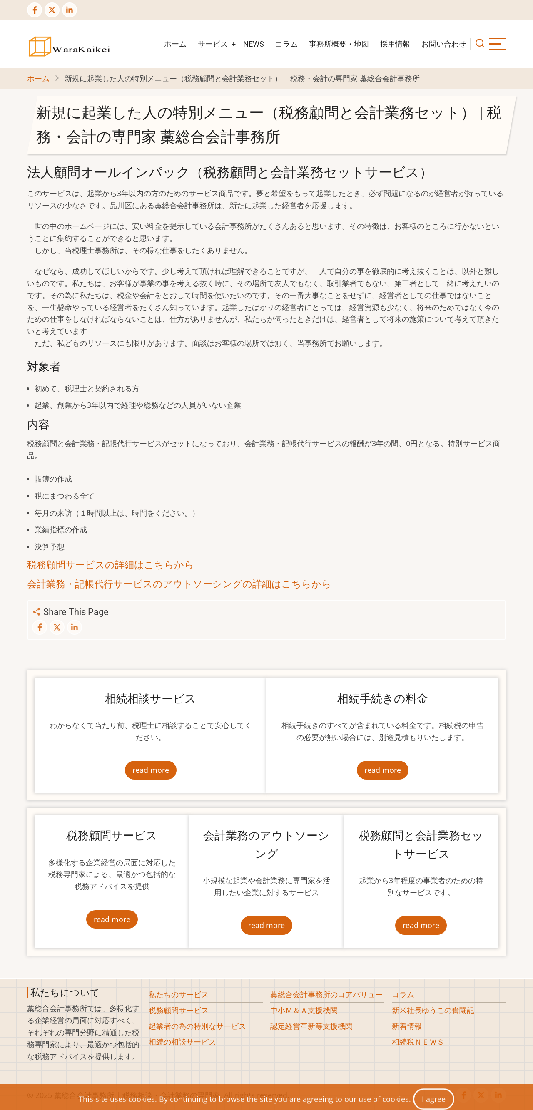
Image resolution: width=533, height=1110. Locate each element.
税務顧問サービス (179, 1010)
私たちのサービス (179, 994)
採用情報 (395, 44)
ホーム (175, 44)
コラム (286, 44)
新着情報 (407, 1026)
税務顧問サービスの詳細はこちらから (110, 565)
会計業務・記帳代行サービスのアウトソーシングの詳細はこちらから (179, 584)
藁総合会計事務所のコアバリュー (326, 994)
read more (150, 770)
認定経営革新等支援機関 (311, 1026)
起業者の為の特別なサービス (197, 1026)
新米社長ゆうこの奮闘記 (433, 1010)
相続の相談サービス (182, 1042)
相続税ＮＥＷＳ (418, 1042)
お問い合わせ (443, 44)
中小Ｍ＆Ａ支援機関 (304, 1010)
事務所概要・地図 (339, 44)
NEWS (253, 44)
